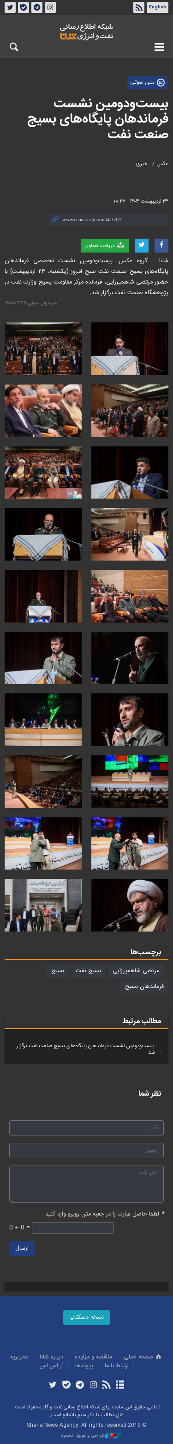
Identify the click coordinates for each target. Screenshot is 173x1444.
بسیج (57, 971)
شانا (86, 32)
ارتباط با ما (117, 1366)
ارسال (22, 1248)
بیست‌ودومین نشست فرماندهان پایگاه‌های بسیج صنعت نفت (97, 119)
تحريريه (19, 1357)
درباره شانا (51, 1357)
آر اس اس (52, 1366)
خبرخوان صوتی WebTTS (31, 303)
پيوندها (84, 1366)
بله (23, 7)
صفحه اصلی (143, 1357)
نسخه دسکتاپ (86, 1317)
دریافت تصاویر (105, 245)
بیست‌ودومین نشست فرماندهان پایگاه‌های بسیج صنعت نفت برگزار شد (86, 1049)
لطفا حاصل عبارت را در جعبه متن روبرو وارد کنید (104, 1214)
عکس (162, 164)
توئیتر (10, 7)
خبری (142, 164)
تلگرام (37, 7)
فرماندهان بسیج (144, 987)
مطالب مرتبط (141, 1021)
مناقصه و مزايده (93, 1357)
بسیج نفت (88, 971)
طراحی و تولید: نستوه (91, 1436)
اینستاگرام (50, 7)
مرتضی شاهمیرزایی (136, 971)
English (157, 7)
